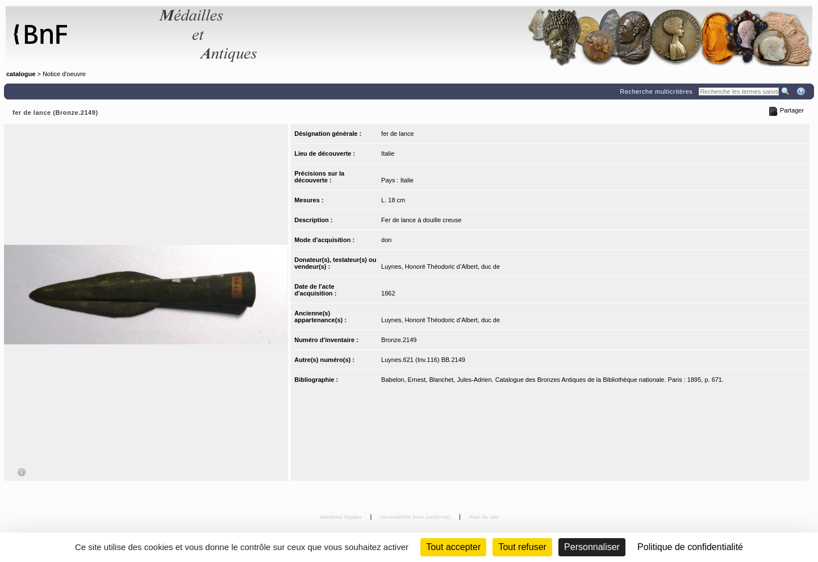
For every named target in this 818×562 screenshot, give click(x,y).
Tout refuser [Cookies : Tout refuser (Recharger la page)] (522, 547)
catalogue (20, 73)
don (386, 239)
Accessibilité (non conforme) (416, 517)
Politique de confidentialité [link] (690, 547)
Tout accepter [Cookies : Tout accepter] (453, 547)
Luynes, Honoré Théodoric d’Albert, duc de (440, 266)
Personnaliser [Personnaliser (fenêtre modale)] (592, 547)
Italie (387, 153)
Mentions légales (342, 517)
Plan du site (484, 517)
